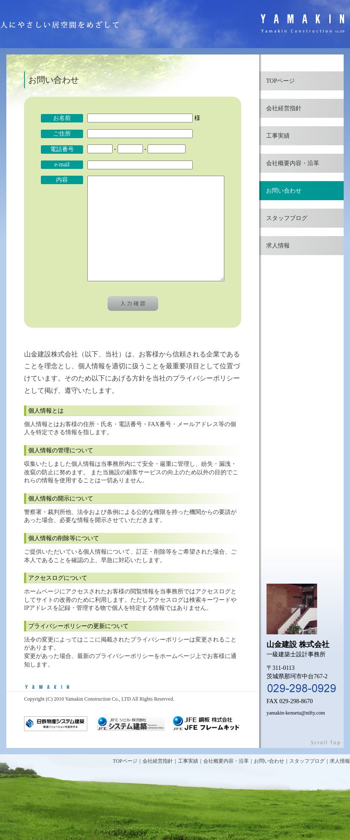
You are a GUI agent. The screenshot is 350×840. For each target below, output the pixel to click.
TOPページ (280, 81)
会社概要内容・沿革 (292, 163)
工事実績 (278, 136)
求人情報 (278, 245)
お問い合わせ (284, 191)
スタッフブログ (286, 218)
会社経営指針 (284, 108)
